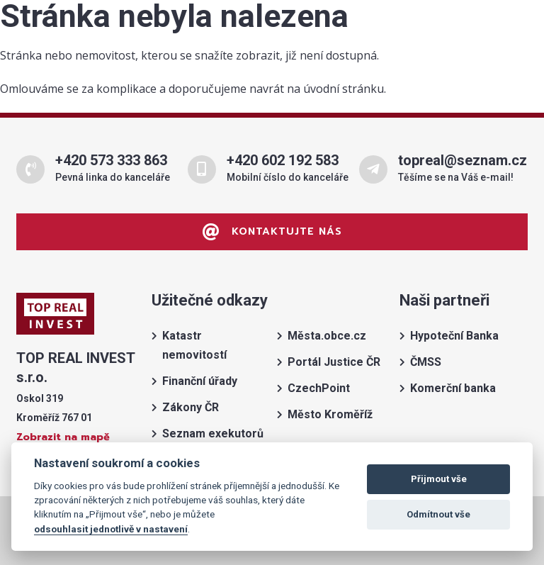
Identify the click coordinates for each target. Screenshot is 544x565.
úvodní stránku (343, 88)
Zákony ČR (190, 407)
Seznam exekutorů (213, 433)
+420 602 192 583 (283, 160)
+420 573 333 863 (111, 160)
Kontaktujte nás (272, 231)
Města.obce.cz (327, 335)
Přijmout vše (439, 479)
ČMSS (425, 362)
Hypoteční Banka (454, 335)
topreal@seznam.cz (462, 160)
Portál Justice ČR (334, 362)
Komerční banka (453, 388)
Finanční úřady (199, 381)
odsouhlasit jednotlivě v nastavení (111, 529)
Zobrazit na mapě (63, 437)
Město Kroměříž (330, 414)
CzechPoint (319, 388)
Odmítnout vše (438, 514)
